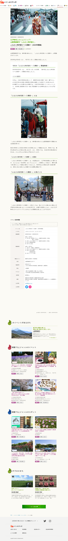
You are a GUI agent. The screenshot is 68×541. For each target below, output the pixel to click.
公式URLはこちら (28, 283)
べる (10, 5)
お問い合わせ (13, 529)
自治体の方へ (37, 529)
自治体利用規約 (49, 529)
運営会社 (24, 533)
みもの (47, 5)
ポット (53, 5)
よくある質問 (13, 533)
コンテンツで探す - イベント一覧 (20, 515)
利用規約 (24, 529)
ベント (60, 5)
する (21, 5)
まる (27, 5)
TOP (11, 515)
